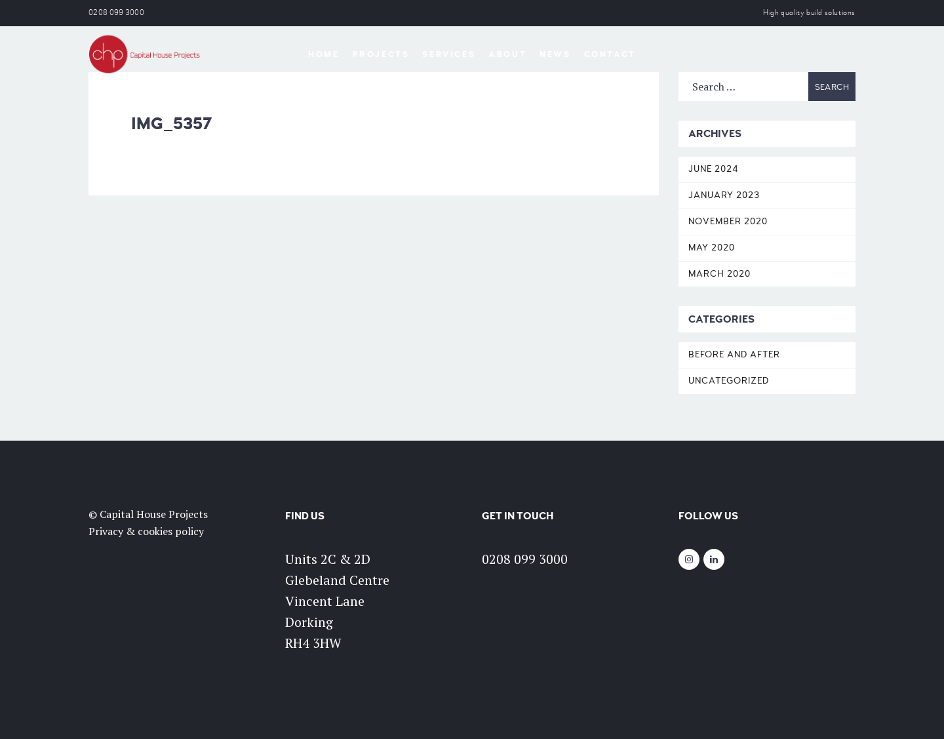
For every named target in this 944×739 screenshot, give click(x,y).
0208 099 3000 (116, 13)
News (555, 54)
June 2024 (713, 168)
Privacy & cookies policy (146, 531)
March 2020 (719, 273)
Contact (610, 54)
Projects (381, 54)
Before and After (734, 354)
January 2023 (724, 195)
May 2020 (711, 247)
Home (323, 54)
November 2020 (728, 221)
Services (448, 54)
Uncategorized (728, 380)
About (507, 54)
